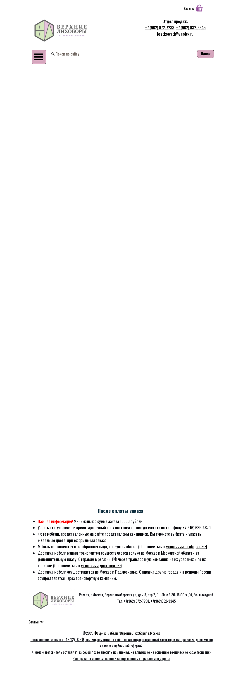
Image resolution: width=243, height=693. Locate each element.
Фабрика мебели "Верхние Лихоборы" (121, 633)
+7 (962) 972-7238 (159, 27)
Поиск (205, 53)
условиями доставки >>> (101, 565)
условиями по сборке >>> (186, 546)
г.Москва (154, 633)
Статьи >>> (36, 622)
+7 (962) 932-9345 (191, 27)
